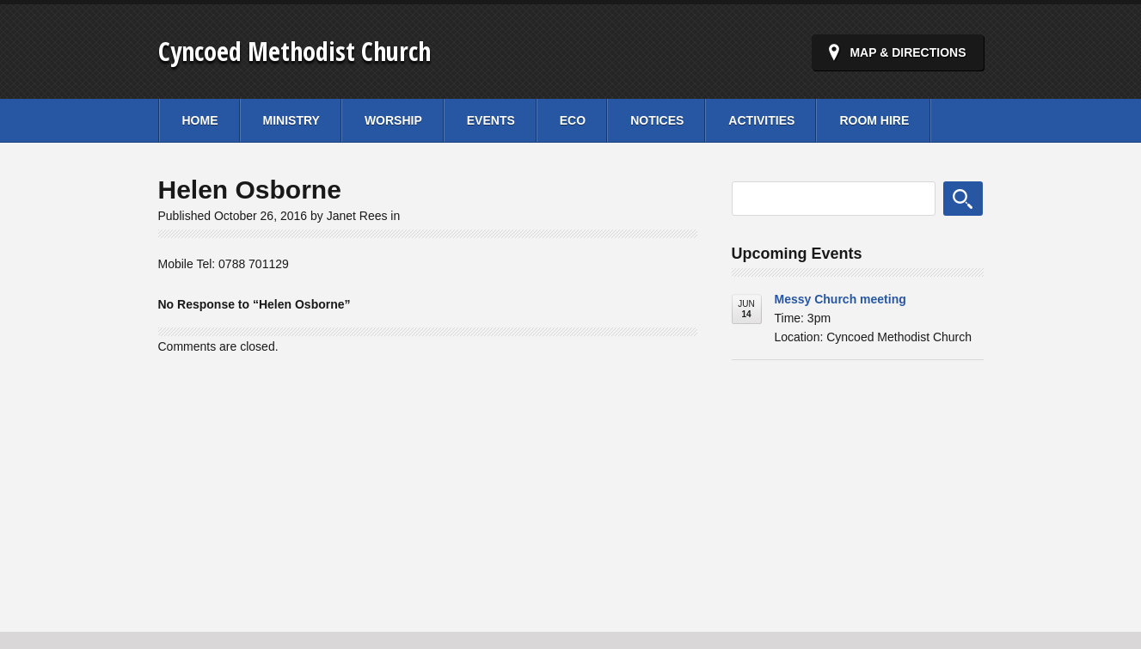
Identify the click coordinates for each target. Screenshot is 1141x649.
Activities (761, 120)
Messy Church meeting (840, 299)
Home (200, 120)
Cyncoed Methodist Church (294, 51)
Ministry (291, 120)
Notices (657, 120)
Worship (393, 120)
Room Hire (874, 120)
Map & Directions (908, 52)
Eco (573, 120)
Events (491, 120)
